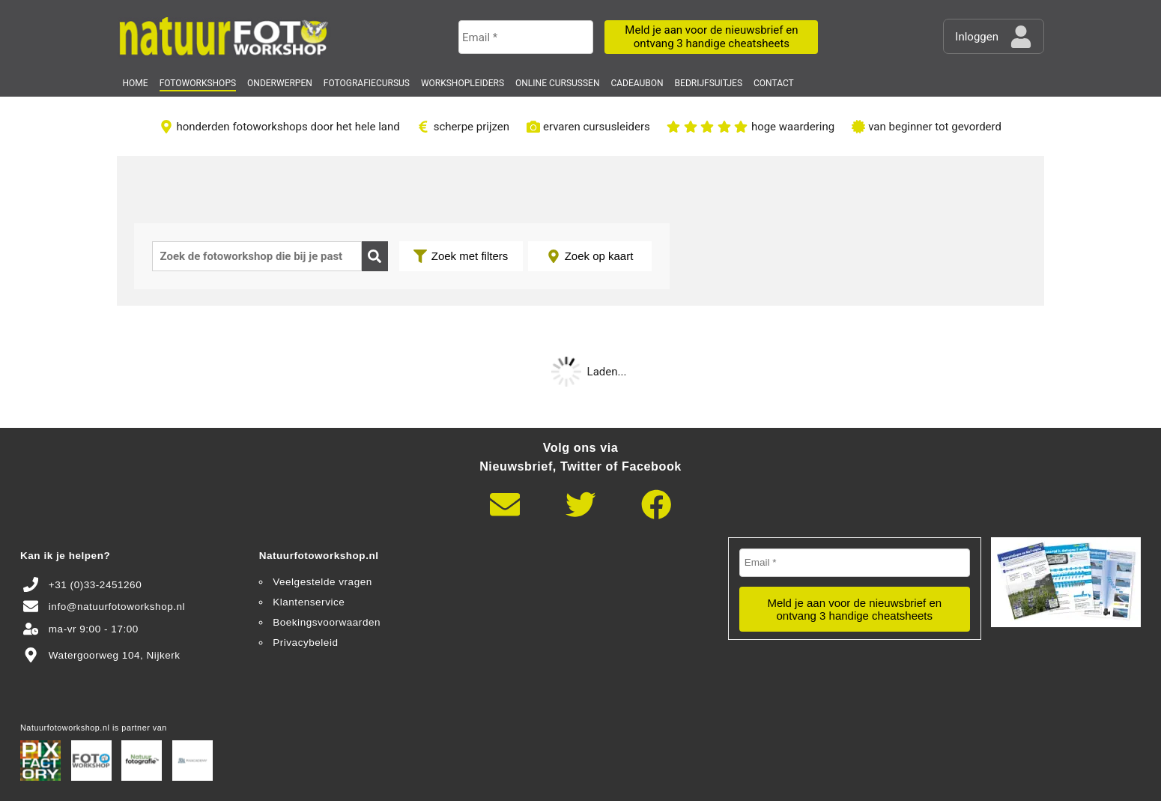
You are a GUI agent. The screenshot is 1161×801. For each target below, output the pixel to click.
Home (135, 83)
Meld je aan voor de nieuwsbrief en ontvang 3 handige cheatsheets (711, 36)
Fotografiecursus (367, 83)
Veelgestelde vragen (322, 581)
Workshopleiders (462, 83)
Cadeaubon (636, 83)
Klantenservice (309, 602)
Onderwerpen (279, 83)
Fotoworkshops (198, 83)
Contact (774, 83)
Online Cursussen (557, 83)
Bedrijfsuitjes (708, 83)
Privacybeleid (305, 642)
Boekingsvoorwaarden (327, 622)
